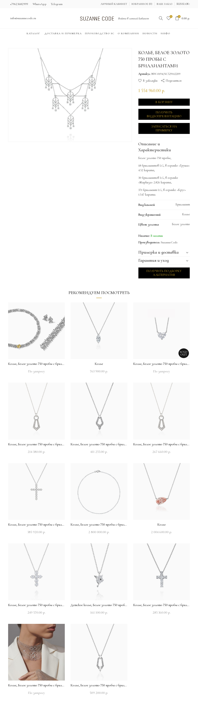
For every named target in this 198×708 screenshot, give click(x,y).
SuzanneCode (169, 242)
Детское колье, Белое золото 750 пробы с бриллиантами (99, 605)
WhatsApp (39, 4)
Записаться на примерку (164, 128)
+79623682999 (19, 4)
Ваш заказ (164, 4)
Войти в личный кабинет (133, 18)
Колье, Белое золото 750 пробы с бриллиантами (36, 364)
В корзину (164, 102)
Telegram (56, 4)
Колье (99, 364)
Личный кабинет (114, 4)
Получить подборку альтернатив (164, 273)
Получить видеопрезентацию (164, 114)
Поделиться (173, 81)
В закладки (150, 81)
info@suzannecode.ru (23, 18)
